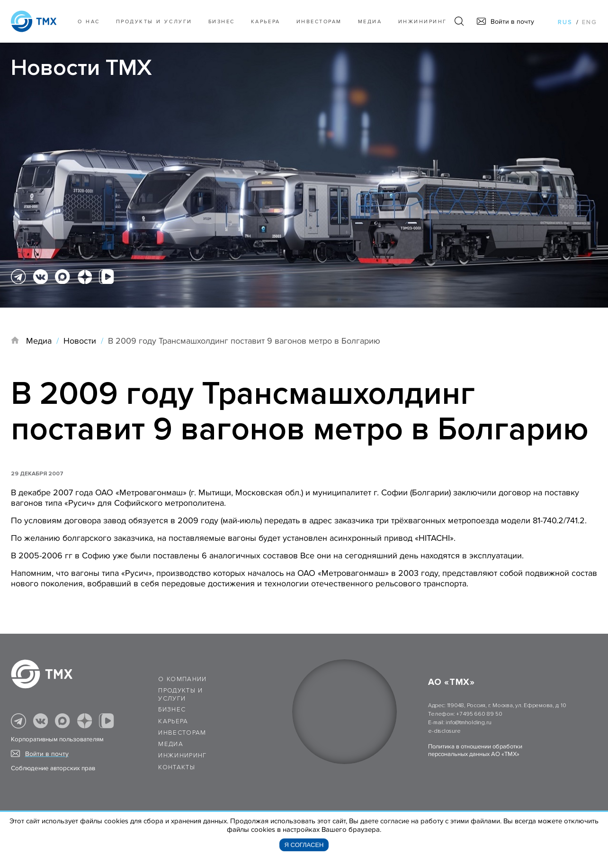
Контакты (176, 767)
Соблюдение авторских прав (53, 768)
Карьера (265, 21)
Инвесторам (319, 21)
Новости (79, 341)
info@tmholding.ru (468, 722)
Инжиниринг (422, 21)
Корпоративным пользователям (57, 739)
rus (565, 22)
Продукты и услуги (154, 21)
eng (589, 22)
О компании (182, 679)
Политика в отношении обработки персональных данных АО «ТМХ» (475, 750)
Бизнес (172, 709)
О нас (89, 21)
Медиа (370, 21)
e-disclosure (444, 731)
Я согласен (304, 844)
